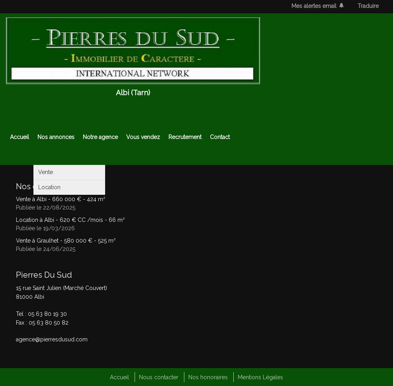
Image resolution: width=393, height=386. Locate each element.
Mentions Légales (260, 377)
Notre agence (100, 137)
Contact (220, 137)
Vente (45, 172)
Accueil (19, 137)
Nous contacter (158, 377)
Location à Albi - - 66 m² (70, 220)
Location (49, 187)
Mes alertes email (313, 6)
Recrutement (184, 137)
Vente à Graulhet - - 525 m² (65, 240)
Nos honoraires (208, 377)
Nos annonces (55, 137)
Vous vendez (143, 137)
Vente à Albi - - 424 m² (60, 199)
